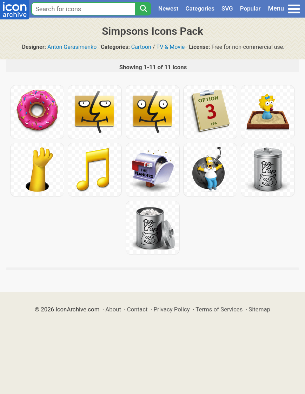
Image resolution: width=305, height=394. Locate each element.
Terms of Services (219, 309)
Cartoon (141, 47)
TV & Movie (171, 47)
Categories (199, 8)
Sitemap (259, 309)
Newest (168, 8)
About (113, 309)
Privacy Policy (171, 309)
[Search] (143, 8)
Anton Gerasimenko (72, 47)
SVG (227, 8)
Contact (137, 309)
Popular (250, 8)
